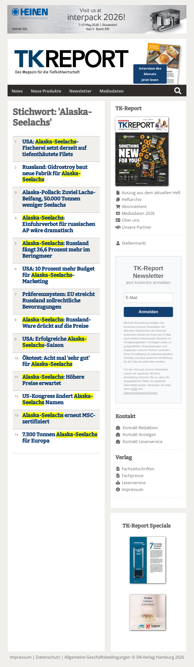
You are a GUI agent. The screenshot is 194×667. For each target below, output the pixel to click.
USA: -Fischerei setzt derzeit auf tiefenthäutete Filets (54, 148)
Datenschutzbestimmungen (140, 392)
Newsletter (80, 91)
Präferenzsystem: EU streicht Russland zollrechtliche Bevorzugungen (58, 300)
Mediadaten (112, 91)
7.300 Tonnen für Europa (59, 437)
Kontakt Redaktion (140, 427)
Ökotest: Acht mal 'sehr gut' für (56, 361)
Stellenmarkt (134, 243)
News (17, 91)
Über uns (130, 220)
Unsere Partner (136, 227)
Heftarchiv (131, 199)
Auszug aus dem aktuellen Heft (151, 192)
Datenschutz (48, 657)
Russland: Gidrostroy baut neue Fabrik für (54, 173)
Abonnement (134, 206)
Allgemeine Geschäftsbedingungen (97, 657)
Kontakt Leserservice (142, 441)
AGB (134, 388)
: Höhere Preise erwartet (53, 380)
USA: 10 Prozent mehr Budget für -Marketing (58, 275)
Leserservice (134, 482)
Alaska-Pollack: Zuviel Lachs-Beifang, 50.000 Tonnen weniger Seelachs (58, 198)
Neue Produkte (46, 91)
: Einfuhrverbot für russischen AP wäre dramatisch (58, 224)
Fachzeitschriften (138, 469)
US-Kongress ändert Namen (57, 399)
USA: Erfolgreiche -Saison (54, 342)
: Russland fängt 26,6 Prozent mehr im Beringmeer (56, 249)
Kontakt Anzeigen (139, 434)
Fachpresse (132, 475)
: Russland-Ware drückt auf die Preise (56, 323)
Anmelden (148, 312)
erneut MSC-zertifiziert (58, 418)
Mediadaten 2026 (138, 213)
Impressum (132, 489)
